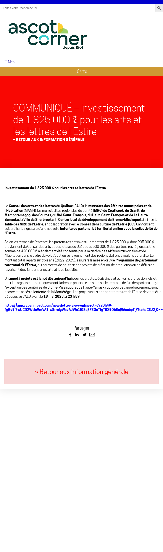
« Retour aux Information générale (48, 139)
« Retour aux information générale (81, 371)
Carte (81, 70)
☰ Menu (10, 61)
